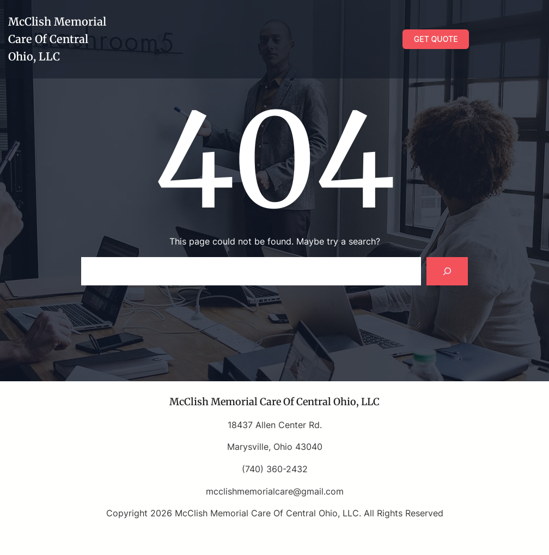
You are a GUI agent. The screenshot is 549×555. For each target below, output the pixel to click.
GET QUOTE (436, 39)
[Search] (447, 271)
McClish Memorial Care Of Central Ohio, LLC (57, 39)
